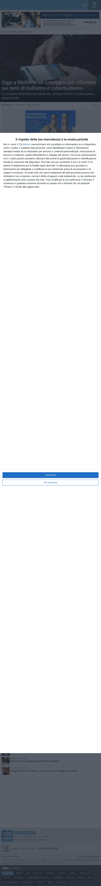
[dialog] (50, 443)
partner (26, 144)
